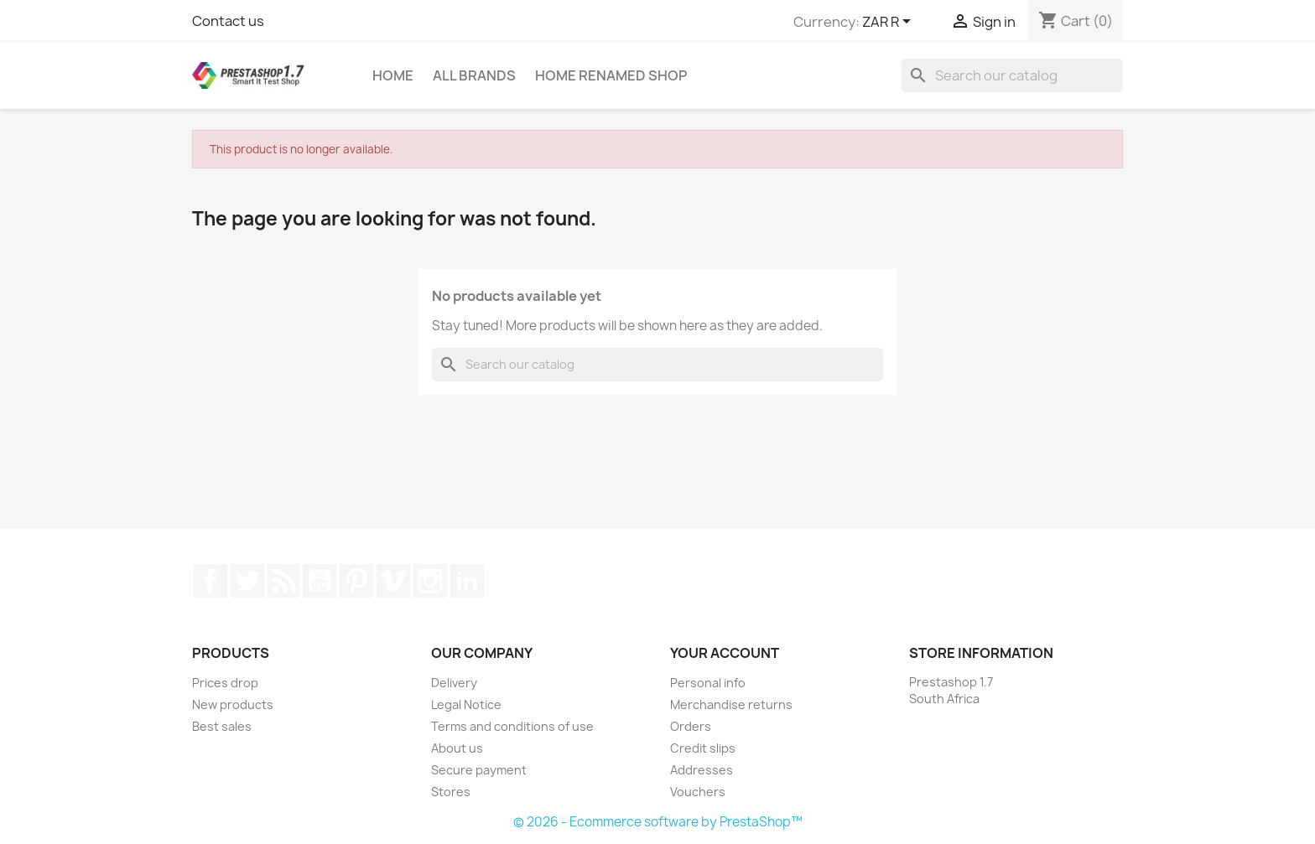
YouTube (319, 581)
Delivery (454, 683)
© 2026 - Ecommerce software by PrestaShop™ (658, 822)
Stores (450, 792)
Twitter (247, 581)
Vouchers (697, 792)
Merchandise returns (731, 704)
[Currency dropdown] (889, 23)
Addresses (701, 770)
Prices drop (225, 683)
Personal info (708, 683)
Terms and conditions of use (512, 726)
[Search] (1012, 75)
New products (232, 704)
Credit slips (702, 748)
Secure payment (479, 770)
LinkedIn (467, 581)
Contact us (228, 21)
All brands (474, 75)
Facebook (210, 581)
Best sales (222, 726)
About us (457, 748)
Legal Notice (466, 704)
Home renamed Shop (611, 75)
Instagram (430, 581)
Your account (724, 653)
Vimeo (393, 581)
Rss (283, 581)
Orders (690, 726)
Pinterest (356, 581)
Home (392, 75)
